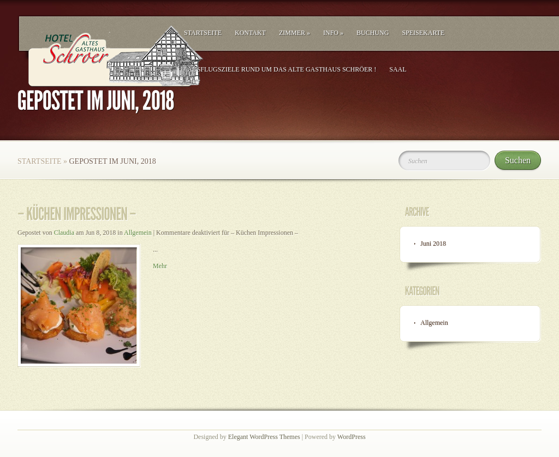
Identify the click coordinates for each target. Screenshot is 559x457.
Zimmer (294, 33)
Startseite (203, 33)
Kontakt (250, 33)
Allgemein (138, 232)
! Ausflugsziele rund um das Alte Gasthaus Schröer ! (280, 69)
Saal (397, 69)
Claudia (64, 232)
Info (333, 33)
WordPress (351, 437)
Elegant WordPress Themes (264, 437)
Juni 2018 (433, 243)
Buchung (372, 33)
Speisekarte (423, 33)
